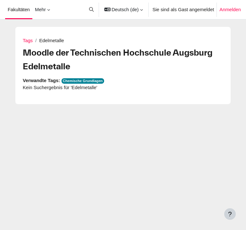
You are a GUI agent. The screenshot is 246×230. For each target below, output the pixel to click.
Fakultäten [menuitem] (19, 9)
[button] (91, 9)
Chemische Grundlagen (83, 81)
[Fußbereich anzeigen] (230, 214)
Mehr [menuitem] (40, 9)
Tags (28, 40)
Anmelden (230, 9)
